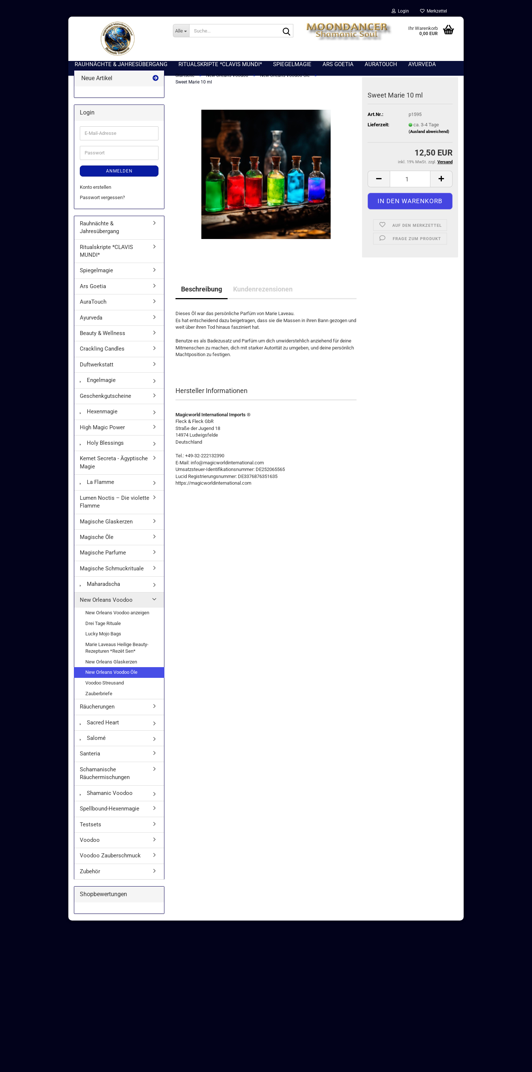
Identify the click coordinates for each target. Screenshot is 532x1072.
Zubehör (90, 875)
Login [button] (400, 11)
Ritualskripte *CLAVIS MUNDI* (106, 254)
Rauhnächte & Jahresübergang (99, 231)
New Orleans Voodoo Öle (111, 676)
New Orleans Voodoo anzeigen (117, 616)
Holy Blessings (102, 446)
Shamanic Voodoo (106, 796)
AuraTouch (93, 305)
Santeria (90, 757)
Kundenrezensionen (263, 293)
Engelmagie (98, 383)
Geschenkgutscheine (105, 399)
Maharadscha (100, 587)
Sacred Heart (99, 726)
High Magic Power (102, 431)
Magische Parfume (103, 556)
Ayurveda (91, 321)
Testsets (90, 828)
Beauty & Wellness (102, 337)
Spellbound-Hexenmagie (109, 812)
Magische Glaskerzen (106, 525)
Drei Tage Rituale (103, 627)
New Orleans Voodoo (106, 603)
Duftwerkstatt (96, 368)
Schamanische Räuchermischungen (105, 777)
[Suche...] (181, 30)
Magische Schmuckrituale (112, 572)
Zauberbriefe (98, 697)
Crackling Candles (102, 352)
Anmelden (119, 174)
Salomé (93, 741)
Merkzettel (433, 11)
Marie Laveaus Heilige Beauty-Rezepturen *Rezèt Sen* (117, 651)
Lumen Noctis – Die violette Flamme (114, 505)
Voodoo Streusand (104, 686)
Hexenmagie (98, 415)
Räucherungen (97, 710)
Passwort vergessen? (102, 201)
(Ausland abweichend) (429, 135)
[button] (379, 182)
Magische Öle (96, 540)
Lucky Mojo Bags (103, 637)
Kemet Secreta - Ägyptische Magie (114, 466)
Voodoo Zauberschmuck (110, 859)
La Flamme (97, 485)
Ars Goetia (93, 290)
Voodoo (90, 843)
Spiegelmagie (96, 274)
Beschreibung (201, 293)
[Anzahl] (410, 182)
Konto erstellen (95, 191)
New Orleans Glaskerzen (111, 665)
